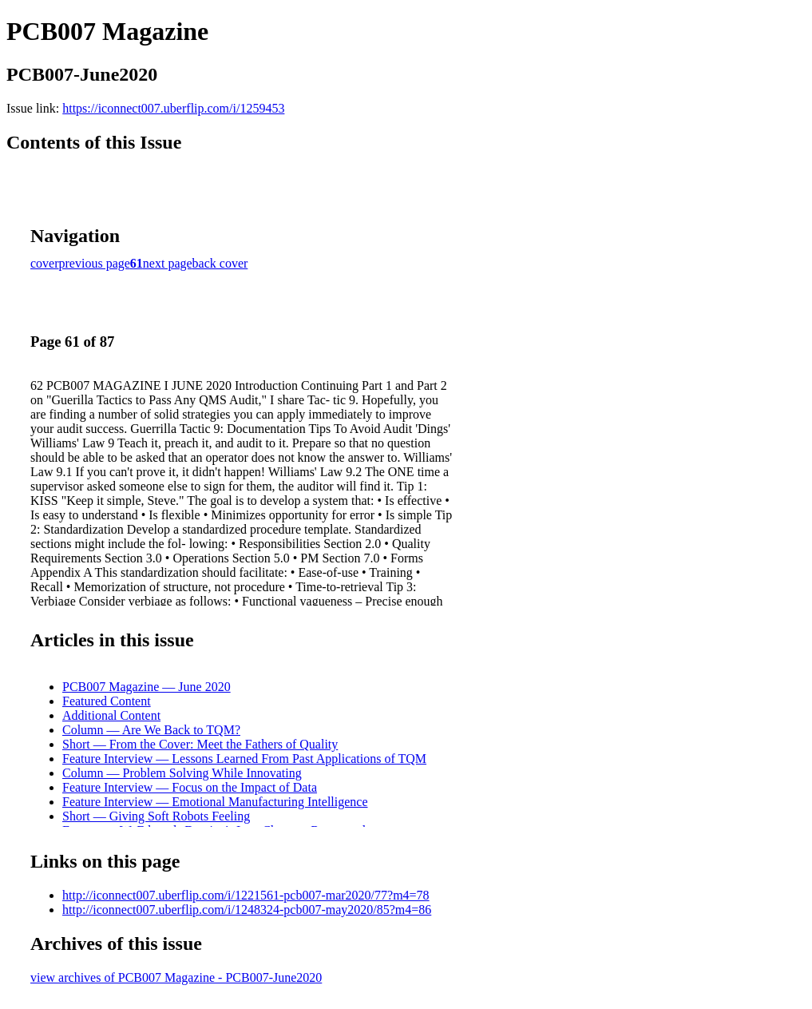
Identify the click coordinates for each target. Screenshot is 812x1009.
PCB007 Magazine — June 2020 (146, 686)
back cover (220, 263)
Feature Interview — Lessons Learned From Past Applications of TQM (244, 758)
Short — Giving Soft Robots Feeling (156, 816)
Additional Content (111, 715)
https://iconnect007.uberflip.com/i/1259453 (173, 108)
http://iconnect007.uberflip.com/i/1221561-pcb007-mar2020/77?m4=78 (246, 895)
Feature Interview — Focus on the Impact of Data (189, 787)
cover (44, 263)
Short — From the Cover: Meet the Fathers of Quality (200, 744)
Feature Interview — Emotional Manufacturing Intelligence (215, 801)
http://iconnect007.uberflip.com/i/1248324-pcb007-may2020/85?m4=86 (246, 909)
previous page (94, 263)
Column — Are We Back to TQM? (151, 730)
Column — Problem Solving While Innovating (182, 773)
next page (167, 263)
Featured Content (106, 701)
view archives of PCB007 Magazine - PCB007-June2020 (176, 977)
